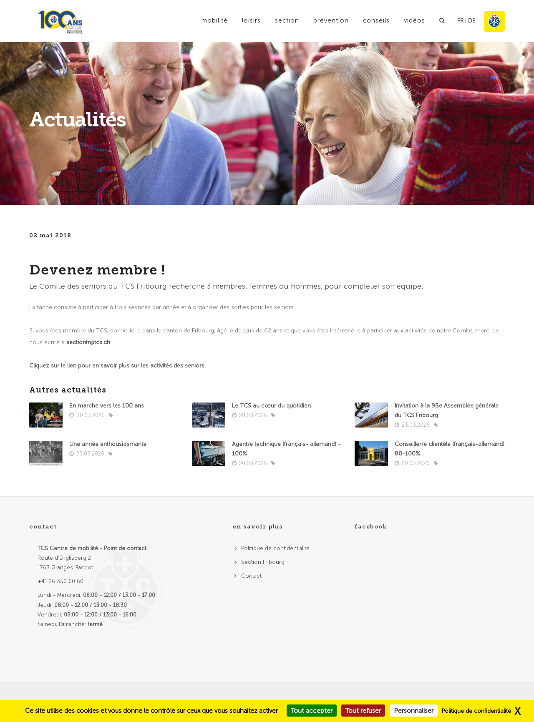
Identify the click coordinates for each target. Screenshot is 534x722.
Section (287, 20)
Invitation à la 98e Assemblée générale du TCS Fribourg (447, 410)
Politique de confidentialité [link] (476, 710)
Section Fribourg (263, 562)
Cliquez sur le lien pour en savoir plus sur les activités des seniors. (117, 365)
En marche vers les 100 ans (106, 405)
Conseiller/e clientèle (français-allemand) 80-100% (449, 448)
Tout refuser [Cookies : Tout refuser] (363, 710)
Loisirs (251, 20)
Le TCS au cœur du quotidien (271, 405)
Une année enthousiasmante (107, 444)
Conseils (376, 20)
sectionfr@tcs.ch (88, 342)
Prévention (331, 20)
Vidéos (414, 20)
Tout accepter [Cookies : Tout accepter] (311, 710)
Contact (251, 576)
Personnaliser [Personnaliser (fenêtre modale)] (413, 710)
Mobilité (215, 20)
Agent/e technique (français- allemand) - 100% (286, 448)
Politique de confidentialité (275, 548)
